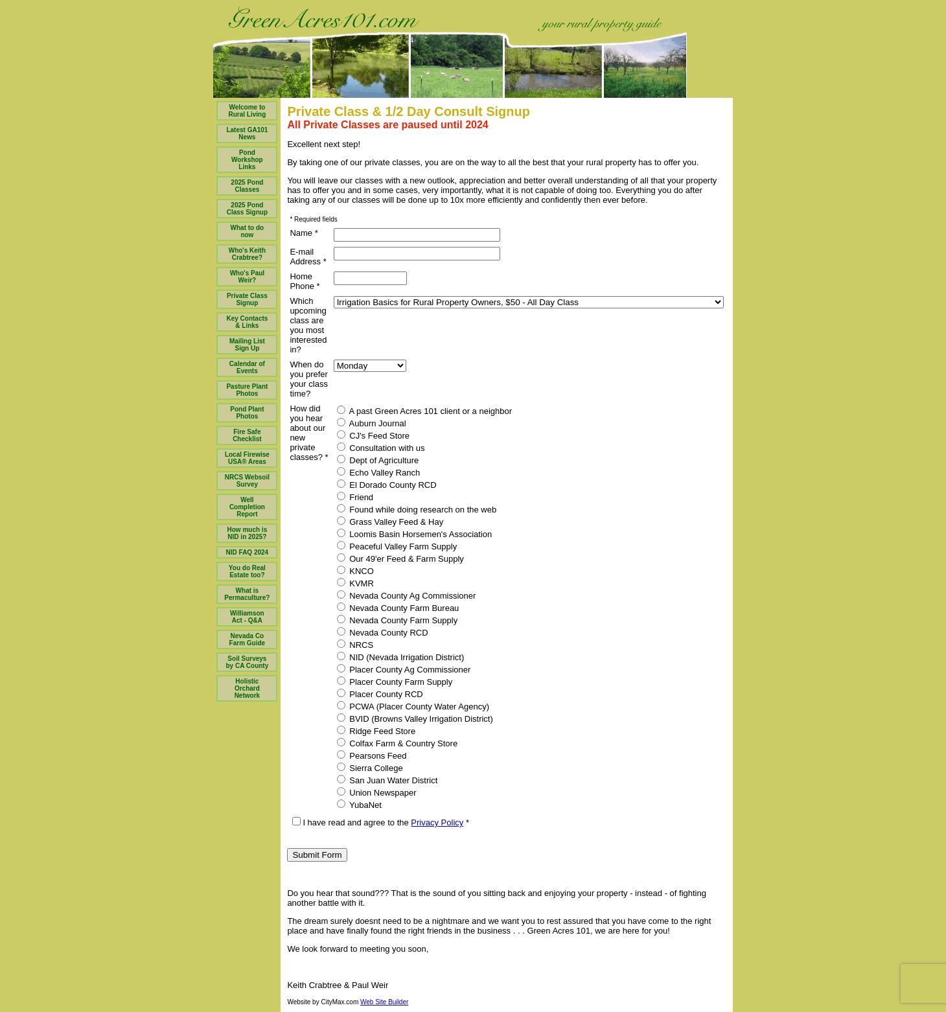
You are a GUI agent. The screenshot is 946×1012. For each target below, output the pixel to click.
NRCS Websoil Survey (247, 481)
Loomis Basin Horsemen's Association (414, 534)
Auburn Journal (371, 423)
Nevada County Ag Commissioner (406, 595)
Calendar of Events (247, 367)
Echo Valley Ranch (379, 472)
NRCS (355, 644)
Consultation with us (381, 448)
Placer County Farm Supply (395, 681)
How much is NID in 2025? (247, 533)
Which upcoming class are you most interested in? (308, 325)
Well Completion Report (247, 507)
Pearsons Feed (372, 755)
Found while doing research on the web (417, 509)
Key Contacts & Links (247, 322)
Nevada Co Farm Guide (247, 639)
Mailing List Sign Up (247, 345)
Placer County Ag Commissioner (404, 669)
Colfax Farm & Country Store (397, 743)
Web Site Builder (384, 1002)
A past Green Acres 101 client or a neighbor (424, 411)
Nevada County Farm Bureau (398, 608)
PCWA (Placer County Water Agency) (413, 706)
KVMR (355, 583)
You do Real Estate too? (247, 571)
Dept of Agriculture (378, 460)
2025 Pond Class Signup (247, 208)
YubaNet (359, 804)
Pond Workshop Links (247, 159)
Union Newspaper (377, 792)
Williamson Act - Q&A (247, 617)
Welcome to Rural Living (247, 111)
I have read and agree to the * (380, 822)
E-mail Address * (308, 256)
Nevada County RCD (382, 632)
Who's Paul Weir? (247, 277)
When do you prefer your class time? (309, 379)
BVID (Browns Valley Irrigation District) (415, 718)
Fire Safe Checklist (247, 435)
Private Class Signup (247, 299)
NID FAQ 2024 (247, 552)
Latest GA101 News (247, 133)
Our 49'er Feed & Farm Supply (400, 558)
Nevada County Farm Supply (397, 620)
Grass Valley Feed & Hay (390, 521)
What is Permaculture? (247, 594)
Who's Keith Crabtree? (247, 254)
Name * (303, 233)
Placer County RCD (380, 694)
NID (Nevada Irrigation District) (401, 657)
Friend (355, 497)
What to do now (247, 231)
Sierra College (370, 768)
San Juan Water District (387, 780)
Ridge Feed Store (376, 731)
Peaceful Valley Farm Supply (397, 546)
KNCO (355, 571)
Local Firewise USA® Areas (247, 458)
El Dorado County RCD (387, 484)
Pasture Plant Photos (247, 390)
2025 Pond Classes (247, 186)
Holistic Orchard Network (247, 688)
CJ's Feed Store (373, 435)
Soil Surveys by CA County (247, 662)
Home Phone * (304, 281)
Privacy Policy (437, 822)
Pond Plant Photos (247, 413)
